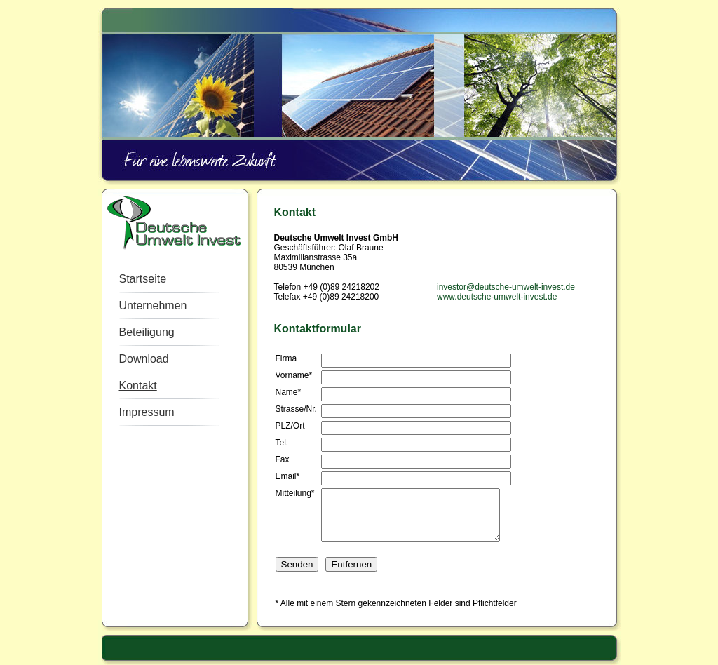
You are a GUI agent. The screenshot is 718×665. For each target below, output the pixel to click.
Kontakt (138, 385)
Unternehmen (153, 305)
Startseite (143, 279)
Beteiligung (147, 332)
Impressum (147, 412)
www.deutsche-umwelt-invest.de (497, 297)
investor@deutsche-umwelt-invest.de (506, 287)
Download (144, 359)
